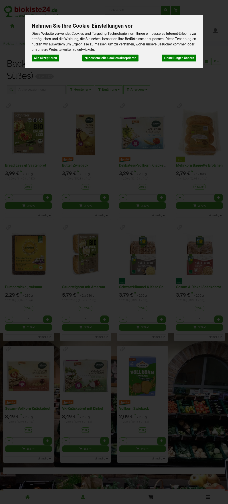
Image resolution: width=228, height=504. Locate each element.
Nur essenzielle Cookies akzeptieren (110, 58)
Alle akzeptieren (45, 58)
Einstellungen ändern (179, 58)
